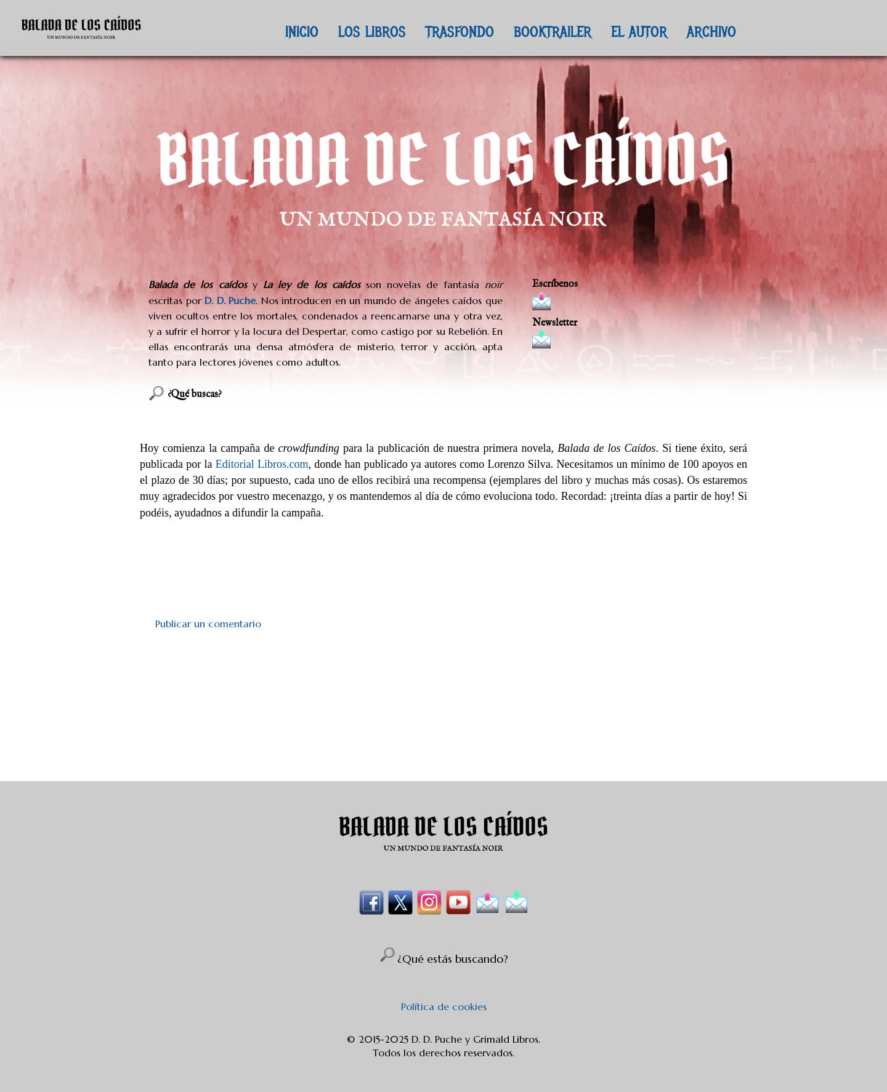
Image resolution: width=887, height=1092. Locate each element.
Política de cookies (444, 1006)
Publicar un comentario (208, 623)
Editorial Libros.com (262, 464)
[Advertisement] (443, 689)
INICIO (301, 31)
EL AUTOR (639, 31)
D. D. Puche (230, 300)
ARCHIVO (711, 31)
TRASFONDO (460, 31)
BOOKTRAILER (552, 31)
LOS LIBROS (372, 31)
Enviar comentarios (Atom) (474, 745)
